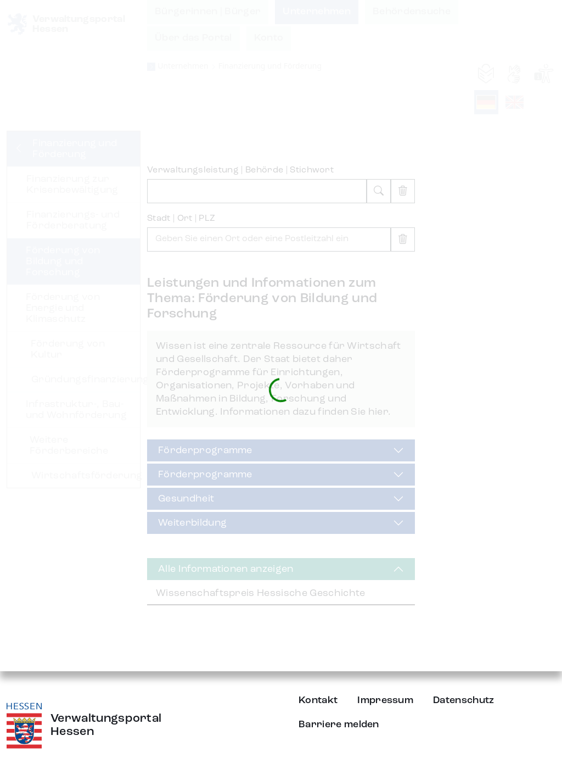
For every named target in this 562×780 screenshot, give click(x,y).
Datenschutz (463, 700)
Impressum (385, 700)
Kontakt (318, 700)
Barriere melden (339, 724)
